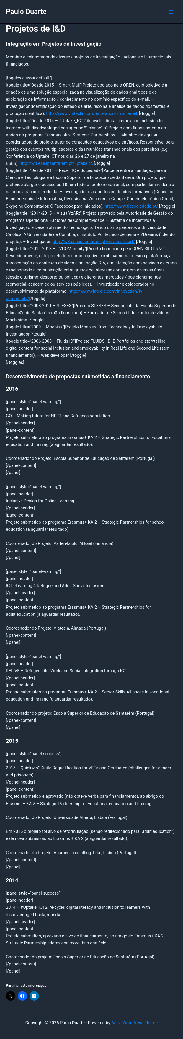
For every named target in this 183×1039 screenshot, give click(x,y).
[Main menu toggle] (171, 12)
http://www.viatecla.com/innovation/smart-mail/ (92, 113)
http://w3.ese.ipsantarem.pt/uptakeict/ (56, 163)
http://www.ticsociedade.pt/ (131, 206)
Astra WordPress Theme (134, 1022)
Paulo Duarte (26, 11)
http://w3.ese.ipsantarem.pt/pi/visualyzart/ (94, 241)
